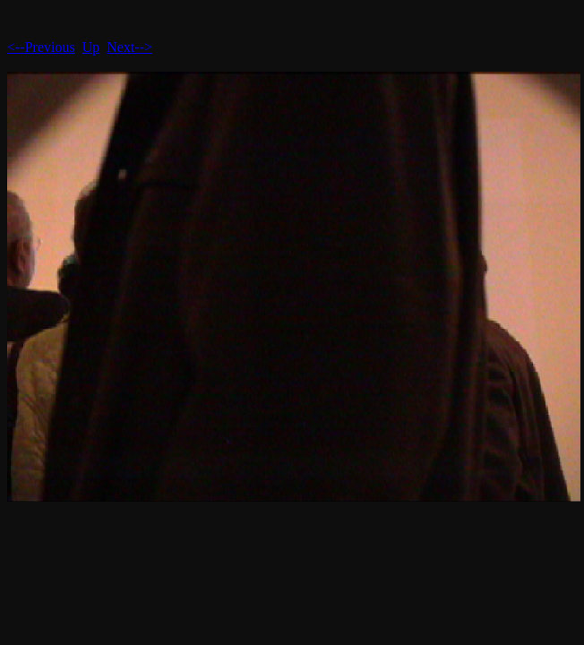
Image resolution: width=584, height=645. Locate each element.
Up (91, 47)
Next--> (129, 47)
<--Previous (41, 47)
